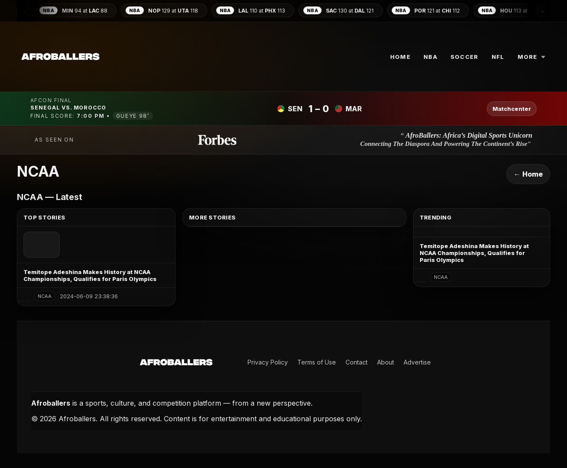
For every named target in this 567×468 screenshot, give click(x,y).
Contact (356, 362)
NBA (430, 56)
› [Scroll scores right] (543, 11)
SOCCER (464, 56)
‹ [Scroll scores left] (24, 11)
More (531, 56)
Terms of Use (316, 362)
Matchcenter (511, 108)
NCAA (45, 296)
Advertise (417, 362)
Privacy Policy (268, 362)
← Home (528, 174)
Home (400, 56)
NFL (498, 56)
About (385, 362)
